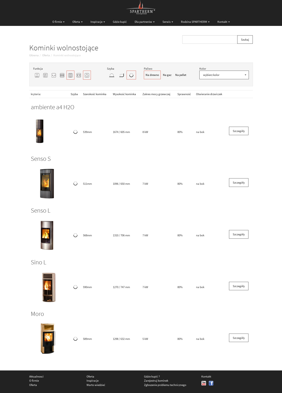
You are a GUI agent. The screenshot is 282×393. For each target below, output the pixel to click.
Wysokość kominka (124, 94)
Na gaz (167, 75)
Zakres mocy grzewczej (156, 94)
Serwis (167, 22)
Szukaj (245, 39)
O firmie (58, 22)
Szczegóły (239, 131)
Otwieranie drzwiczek (209, 94)
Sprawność (184, 94)
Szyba (74, 94)
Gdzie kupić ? (152, 376)
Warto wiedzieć (96, 385)
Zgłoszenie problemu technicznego (165, 385)
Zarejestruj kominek (156, 380)
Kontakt (223, 22)
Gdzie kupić (120, 22)
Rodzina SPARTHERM (195, 22)
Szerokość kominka (94, 94)
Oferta (77, 22)
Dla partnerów (145, 22)
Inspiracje (97, 22)
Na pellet (180, 75)
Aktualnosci (36, 376)
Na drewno (152, 75)
